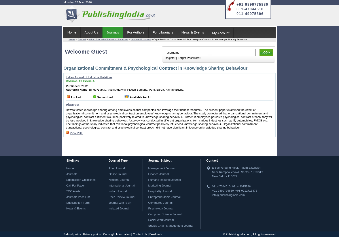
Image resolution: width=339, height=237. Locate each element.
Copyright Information (117, 234)
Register (170, 58)
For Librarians (163, 32)
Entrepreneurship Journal (164, 197)
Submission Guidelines (80, 179)
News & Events (192, 32)
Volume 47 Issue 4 (141, 39)
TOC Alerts (73, 191)
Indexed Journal (119, 208)
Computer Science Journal (165, 214)
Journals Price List (78, 197)
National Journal (119, 179)
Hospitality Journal (160, 191)
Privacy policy (92, 234)
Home (71, 32)
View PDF (76, 133)
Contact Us (140, 234)
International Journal (122, 185)
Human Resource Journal (164, 179)
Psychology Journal (160, 208)
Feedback (155, 234)
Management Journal (161, 168)
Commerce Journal (160, 202)
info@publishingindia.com (228, 195)
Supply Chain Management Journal (170, 225)
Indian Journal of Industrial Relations (108, 39)
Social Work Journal (161, 220)
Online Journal (118, 174)
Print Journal (117, 168)
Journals (112, 32)
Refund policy (72, 234)
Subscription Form (77, 202)
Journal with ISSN (120, 202)
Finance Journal (158, 174)
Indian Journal (118, 191)
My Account (220, 33)
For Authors (135, 32)
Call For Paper (75, 185)
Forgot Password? (189, 58)
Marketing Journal (159, 185)
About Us (91, 32)
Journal (82, 39)
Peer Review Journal (122, 197)
